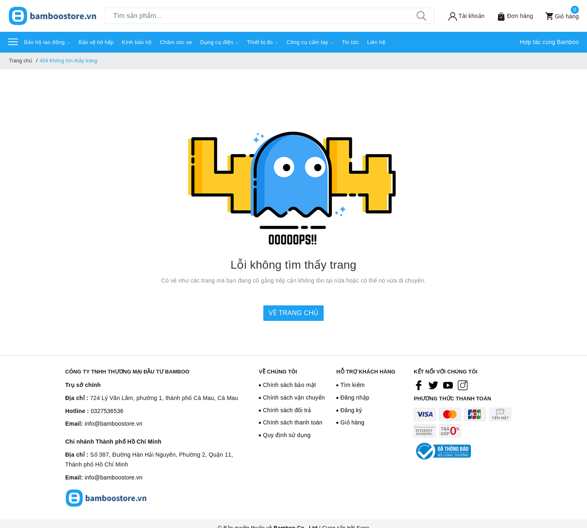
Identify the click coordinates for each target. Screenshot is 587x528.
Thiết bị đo (262, 43)
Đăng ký (351, 410)
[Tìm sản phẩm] (269, 16)
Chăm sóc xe (176, 42)
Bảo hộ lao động (47, 43)
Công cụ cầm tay (310, 43)
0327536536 (106, 411)
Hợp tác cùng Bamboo (549, 42)
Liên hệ (376, 42)
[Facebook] (419, 385)
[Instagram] (463, 385)
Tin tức (350, 42)
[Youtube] (448, 385)
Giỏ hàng (352, 422)
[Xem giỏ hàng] (559, 16)
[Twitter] (433, 385)
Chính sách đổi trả (287, 410)
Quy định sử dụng (287, 435)
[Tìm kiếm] (422, 16)
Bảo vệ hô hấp (96, 42)
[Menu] (13, 41)
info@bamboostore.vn (114, 423)
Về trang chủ (293, 312)
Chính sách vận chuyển (294, 397)
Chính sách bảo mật (289, 385)
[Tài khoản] (463, 16)
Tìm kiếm (352, 385)
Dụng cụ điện (219, 43)
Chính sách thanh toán (292, 422)
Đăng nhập (354, 397)
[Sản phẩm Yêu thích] (512, 16)
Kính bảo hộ (137, 42)
